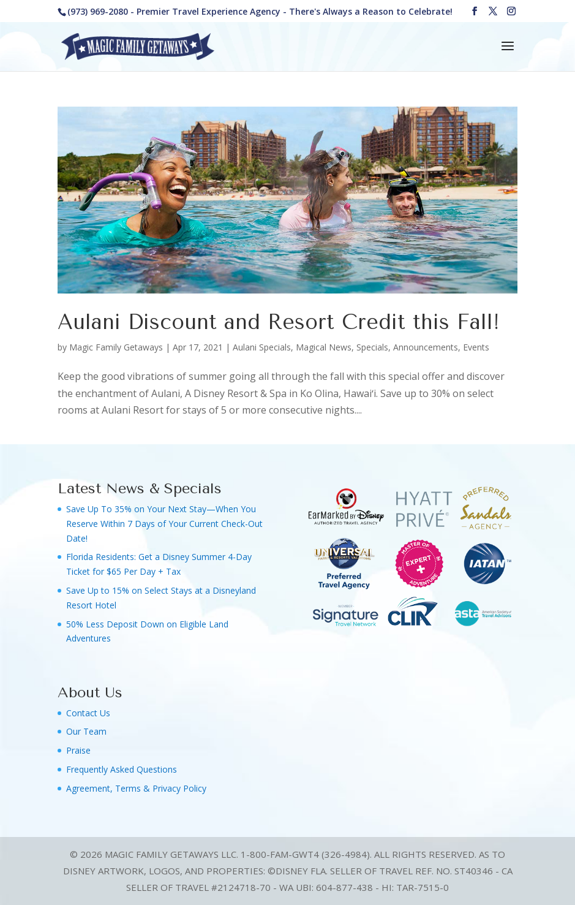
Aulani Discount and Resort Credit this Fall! (279, 322)
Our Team (86, 731)
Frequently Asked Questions (121, 769)
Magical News (323, 347)
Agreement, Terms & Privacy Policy (136, 788)
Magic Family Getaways (116, 347)
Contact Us (88, 713)
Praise (78, 750)
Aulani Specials (262, 347)
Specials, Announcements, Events (422, 347)
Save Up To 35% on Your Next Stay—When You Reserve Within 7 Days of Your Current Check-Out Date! (164, 523)
